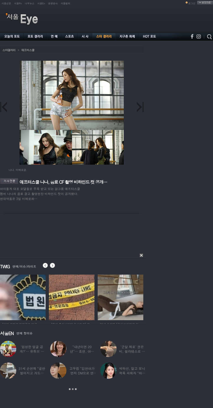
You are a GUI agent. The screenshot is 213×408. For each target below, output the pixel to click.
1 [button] (70, 389)
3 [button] (76, 389)
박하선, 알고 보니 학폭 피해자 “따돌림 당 (132, 373)
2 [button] (73, 389)
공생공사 (53, 3)
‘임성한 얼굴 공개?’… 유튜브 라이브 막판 (32, 351)
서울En (41, 3)
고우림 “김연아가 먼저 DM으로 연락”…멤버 (82, 373)
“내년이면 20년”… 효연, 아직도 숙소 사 (82, 351)
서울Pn (18, 3)
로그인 (191, 3)
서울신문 (6, 3)
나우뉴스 (29, 3)
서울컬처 (65, 3)
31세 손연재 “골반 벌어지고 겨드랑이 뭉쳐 (31, 373)
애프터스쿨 (27, 50)
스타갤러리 (8, 50)
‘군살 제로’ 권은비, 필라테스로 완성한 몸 (132, 351)
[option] (57, 297)
